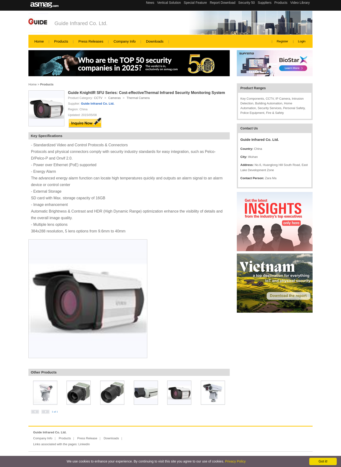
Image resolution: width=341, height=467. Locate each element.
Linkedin (84, 444)
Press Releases (90, 41)
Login (301, 41)
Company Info (125, 41)
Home (39, 41)
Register (282, 41)
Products (61, 41)
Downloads (154, 41)
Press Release (87, 438)
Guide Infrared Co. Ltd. (81, 23)
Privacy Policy (235, 461)
